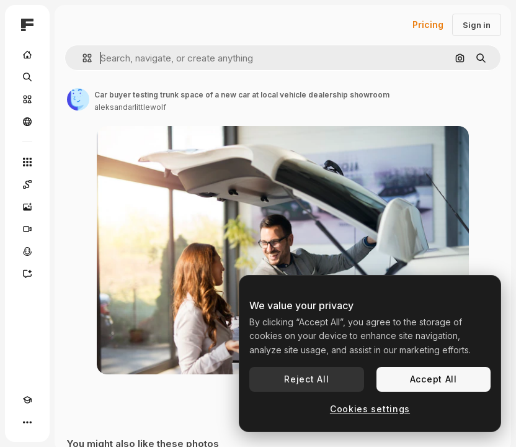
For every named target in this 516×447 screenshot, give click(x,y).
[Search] (27, 77)
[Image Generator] (27, 207)
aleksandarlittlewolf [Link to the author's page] (130, 107)
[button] (82, 58)
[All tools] (27, 162)
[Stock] (27, 99)
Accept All (433, 379)
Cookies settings (370, 409)
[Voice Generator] (27, 251)
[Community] (27, 122)
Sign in (477, 25)
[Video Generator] (27, 229)
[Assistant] (27, 274)
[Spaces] (27, 184)
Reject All (306, 379)
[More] (27, 422)
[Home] (27, 55)
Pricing (427, 24)
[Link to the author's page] (78, 99)
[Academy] (27, 400)
